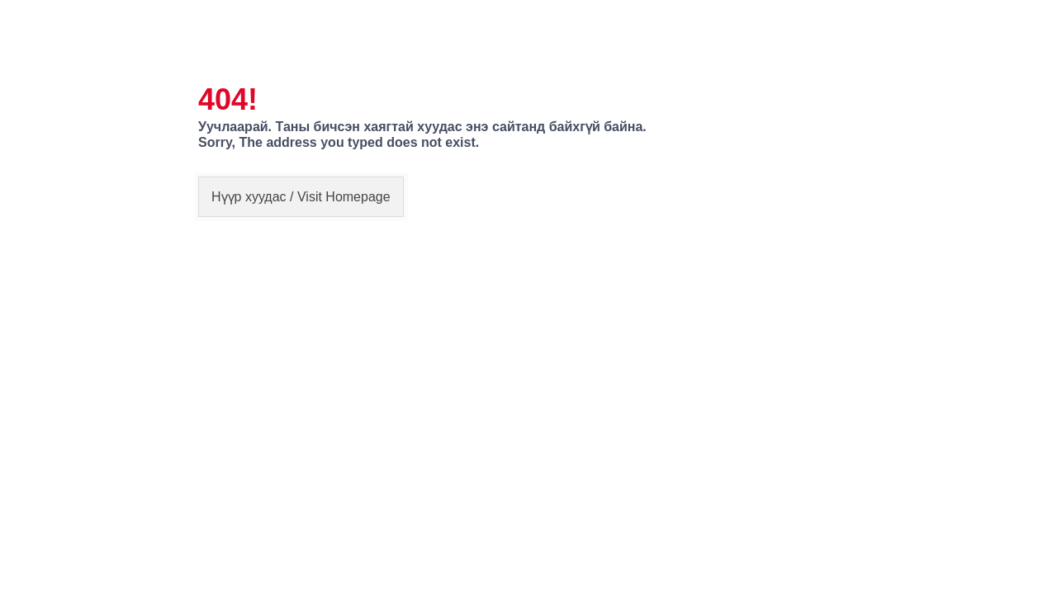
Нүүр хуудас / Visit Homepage (301, 197)
